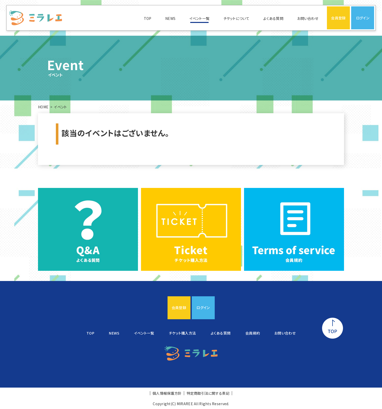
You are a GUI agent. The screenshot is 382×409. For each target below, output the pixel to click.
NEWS (170, 18)
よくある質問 (273, 18)
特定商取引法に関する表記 (208, 393)
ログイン (362, 17)
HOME (43, 106)
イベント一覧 (199, 18)
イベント (60, 106)
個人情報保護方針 (167, 393)
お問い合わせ (307, 18)
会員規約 (252, 333)
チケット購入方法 (182, 333)
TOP (147, 18)
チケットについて (236, 18)
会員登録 (338, 17)
